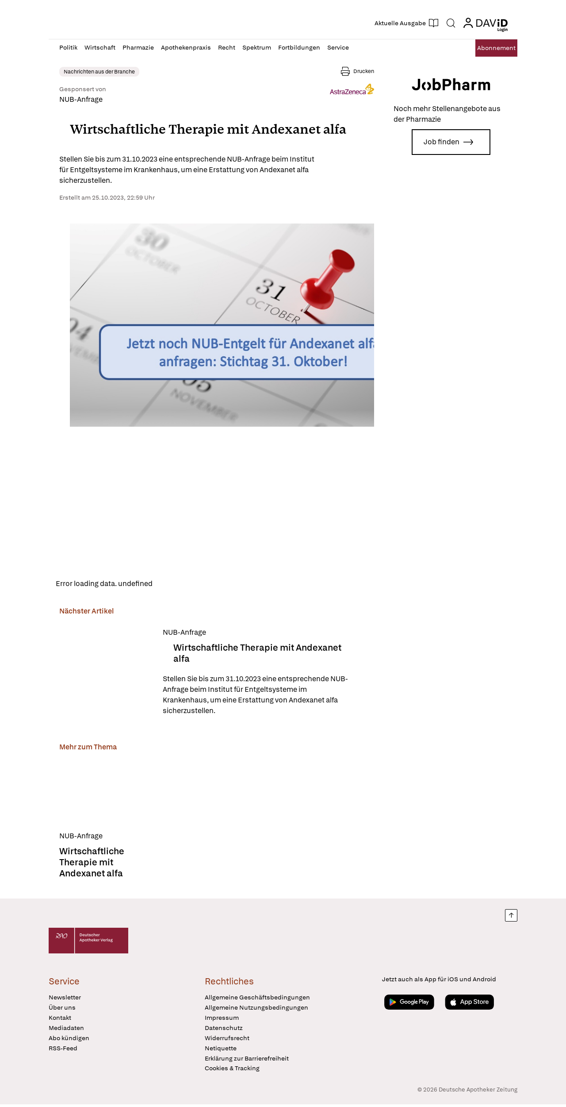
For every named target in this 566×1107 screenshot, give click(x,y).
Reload (171, 585)
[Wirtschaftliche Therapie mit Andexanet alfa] (105, 674)
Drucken (363, 71)
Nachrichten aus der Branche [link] (99, 71)
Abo (487, 48)
